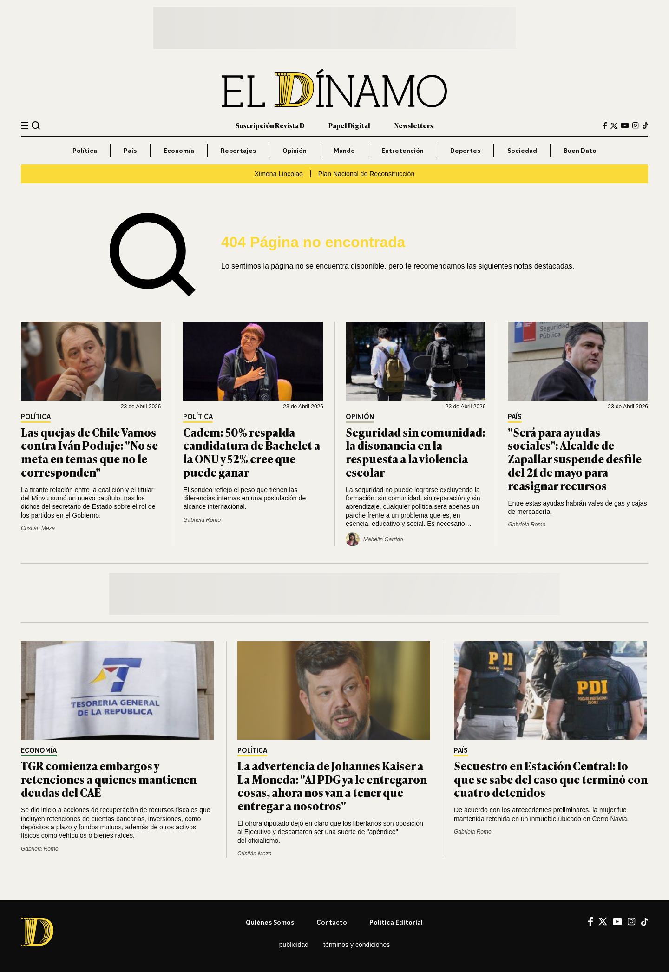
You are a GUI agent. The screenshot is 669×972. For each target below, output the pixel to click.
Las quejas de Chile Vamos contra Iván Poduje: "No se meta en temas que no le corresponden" (89, 452)
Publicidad (293, 944)
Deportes (465, 150)
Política (84, 150)
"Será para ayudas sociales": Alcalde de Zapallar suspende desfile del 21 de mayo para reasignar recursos (575, 458)
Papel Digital (349, 125)
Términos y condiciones (356, 944)
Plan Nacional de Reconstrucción (366, 173)
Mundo (344, 150)
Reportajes (238, 150)
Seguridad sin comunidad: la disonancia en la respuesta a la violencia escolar (415, 452)
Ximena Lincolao (279, 173)
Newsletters (413, 125)
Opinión (294, 150)
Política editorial (396, 922)
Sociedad (522, 150)
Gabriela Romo (202, 520)
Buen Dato (580, 150)
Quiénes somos (270, 922)
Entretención (402, 150)
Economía (179, 150)
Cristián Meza (38, 528)
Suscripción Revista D (270, 125)
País (130, 150)
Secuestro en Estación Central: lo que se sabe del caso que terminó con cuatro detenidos (551, 779)
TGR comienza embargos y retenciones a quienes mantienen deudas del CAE (109, 779)
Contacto (331, 922)
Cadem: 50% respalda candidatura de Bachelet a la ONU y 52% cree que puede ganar (251, 452)
